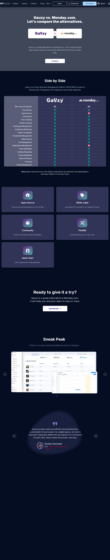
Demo (60, 3)
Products (16, 3)
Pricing (42, 3)
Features (25, 3)
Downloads (75, 3)
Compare (55, 61)
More (49, 3)
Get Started (90, 3)
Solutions (34, 3)
